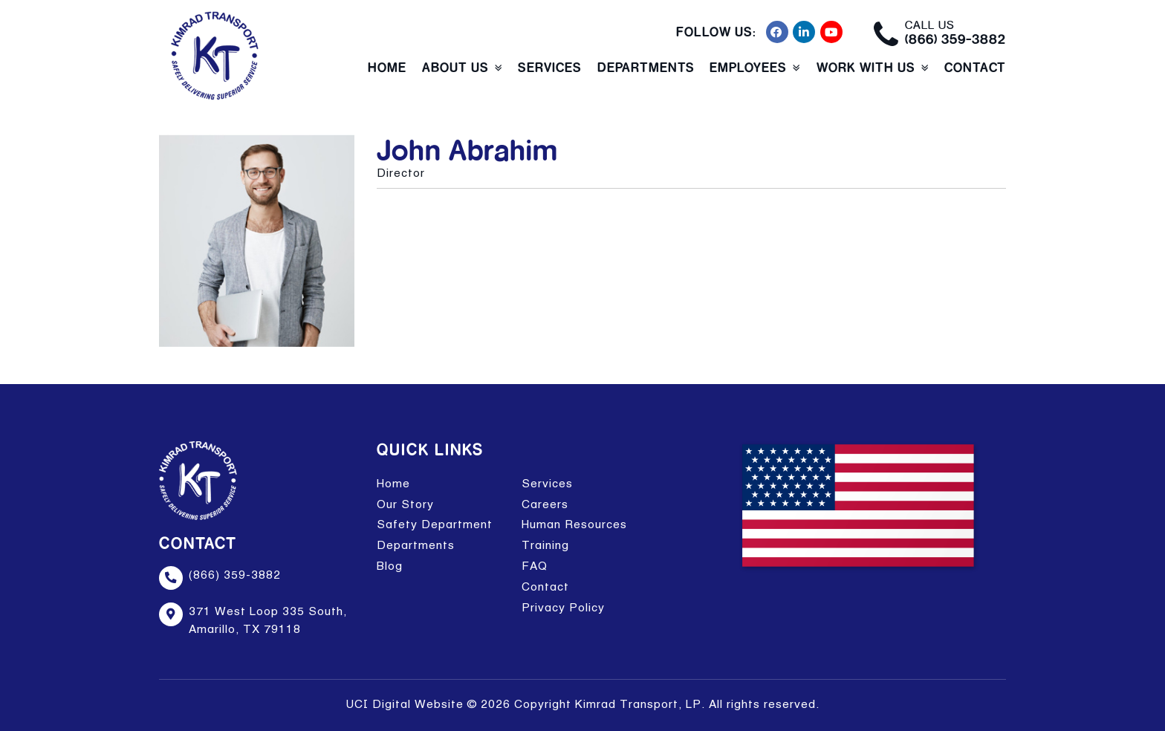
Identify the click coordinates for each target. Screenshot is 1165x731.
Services (550, 67)
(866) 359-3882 (955, 39)
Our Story (405, 504)
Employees (748, 67)
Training (545, 545)
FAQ (535, 565)
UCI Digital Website (404, 704)
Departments (646, 67)
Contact (975, 67)
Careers (545, 504)
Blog (390, 565)
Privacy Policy (563, 607)
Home (387, 67)
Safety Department (435, 524)
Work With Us (866, 67)
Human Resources (574, 524)
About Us (455, 67)
